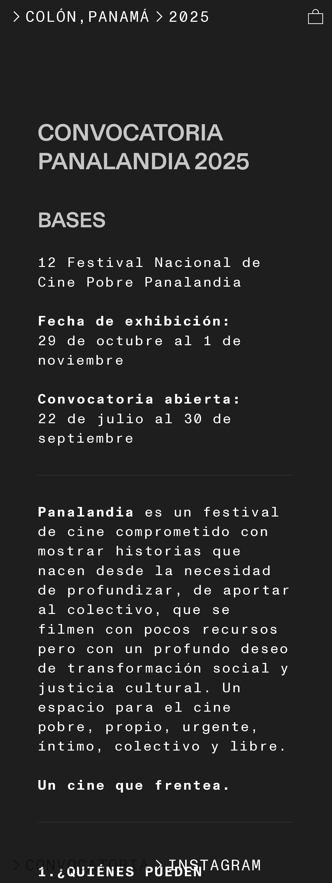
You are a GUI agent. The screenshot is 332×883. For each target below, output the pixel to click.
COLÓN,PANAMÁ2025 (109, 17)
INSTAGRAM (215, 865)
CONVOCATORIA (79, 865)
